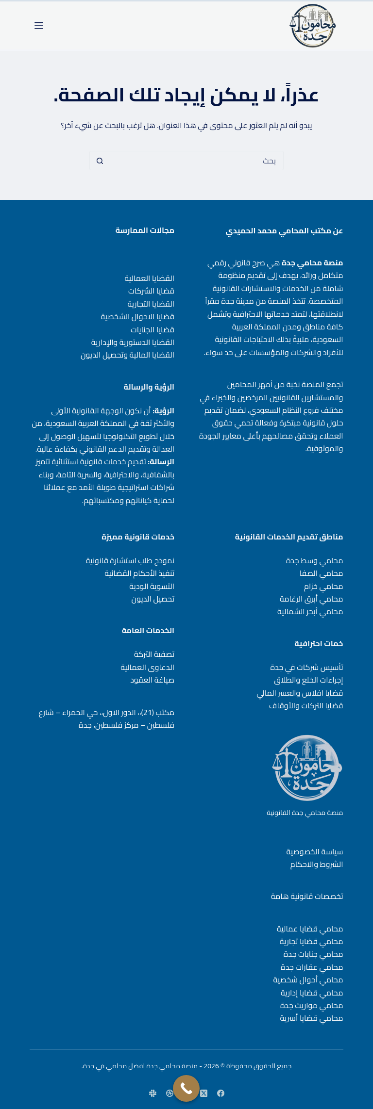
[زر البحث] (99, 160)
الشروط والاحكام (316, 864)
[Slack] (152, 1093)
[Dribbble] (169, 1093)
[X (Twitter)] (203, 1093)
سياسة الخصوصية (315, 851)
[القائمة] (38, 25)
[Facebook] (220, 1093)
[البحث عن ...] (196, 160)
